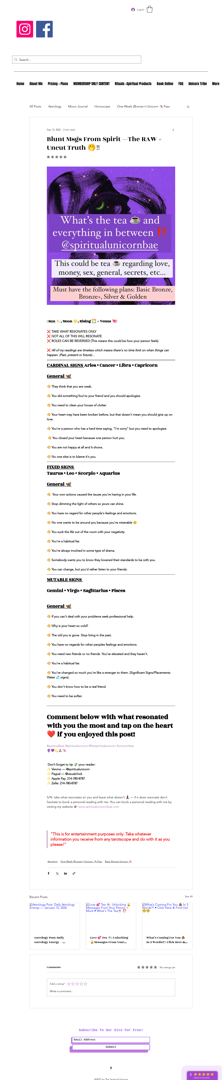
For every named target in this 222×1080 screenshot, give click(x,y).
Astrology (54, 106)
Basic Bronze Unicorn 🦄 (118, 861)
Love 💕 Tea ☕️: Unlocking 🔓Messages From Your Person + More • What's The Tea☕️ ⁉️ (109, 939)
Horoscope (102, 106)
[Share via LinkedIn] (65, 873)
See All (189, 896)
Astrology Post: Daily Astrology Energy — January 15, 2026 (49, 939)
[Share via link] (74, 873)
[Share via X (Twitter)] (57, 873)
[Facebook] (44, 29)
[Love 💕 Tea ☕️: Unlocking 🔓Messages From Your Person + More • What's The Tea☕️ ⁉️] (111, 917)
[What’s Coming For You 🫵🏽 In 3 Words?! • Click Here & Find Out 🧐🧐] (167, 917)
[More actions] (173, 130)
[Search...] (76, 60)
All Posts (35, 106)
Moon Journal (78, 106)
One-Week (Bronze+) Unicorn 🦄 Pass (143, 106)
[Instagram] (24, 29)
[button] (149, 9)
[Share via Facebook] (48, 873)
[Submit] (111, 1047)
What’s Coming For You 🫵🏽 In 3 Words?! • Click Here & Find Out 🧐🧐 (165, 939)
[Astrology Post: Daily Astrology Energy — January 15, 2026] (55, 917)
